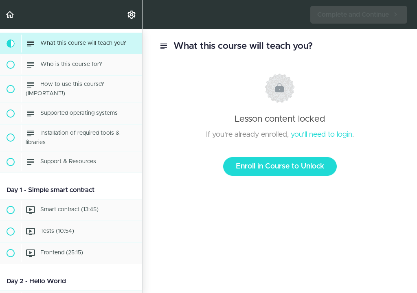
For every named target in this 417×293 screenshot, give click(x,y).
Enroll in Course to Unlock (280, 166)
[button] (10, 14)
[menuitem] (132, 14)
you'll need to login (321, 134)
